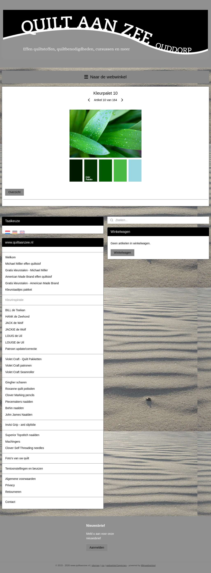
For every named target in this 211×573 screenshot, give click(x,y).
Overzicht (14, 192)
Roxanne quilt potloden (20, 388)
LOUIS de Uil (13, 336)
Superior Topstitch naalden (22, 435)
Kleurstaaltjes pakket (18, 289)
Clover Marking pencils (20, 395)
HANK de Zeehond (17, 316)
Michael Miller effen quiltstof (23, 263)
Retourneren (13, 491)
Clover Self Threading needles (24, 448)
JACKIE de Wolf (15, 329)
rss (102, 565)
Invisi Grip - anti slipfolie (20, 424)
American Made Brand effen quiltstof (28, 276)
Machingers (12, 441)
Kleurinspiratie (14, 300)
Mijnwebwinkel (148, 565)
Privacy (10, 485)
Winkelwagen (122, 252)
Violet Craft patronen (18, 365)
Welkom (10, 257)
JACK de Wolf (14, 323)
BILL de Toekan (15, 310)
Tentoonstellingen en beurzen (24, 468)
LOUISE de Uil (14, 342)
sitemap (96, 565)
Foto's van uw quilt (17, 458)
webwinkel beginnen (116, 565)
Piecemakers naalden (19, 401)
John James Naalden (18, 414)
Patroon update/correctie (21, 348)
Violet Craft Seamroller (19, 372)
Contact (10, 501)
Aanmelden (96, 547)
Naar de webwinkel (105, 76)
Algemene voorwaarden (20, 478)
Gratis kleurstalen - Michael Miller (26, 270)
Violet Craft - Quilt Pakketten (23, 359)
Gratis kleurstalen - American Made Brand (32, 283)
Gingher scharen (16, 382)
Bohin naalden (14, 408)
